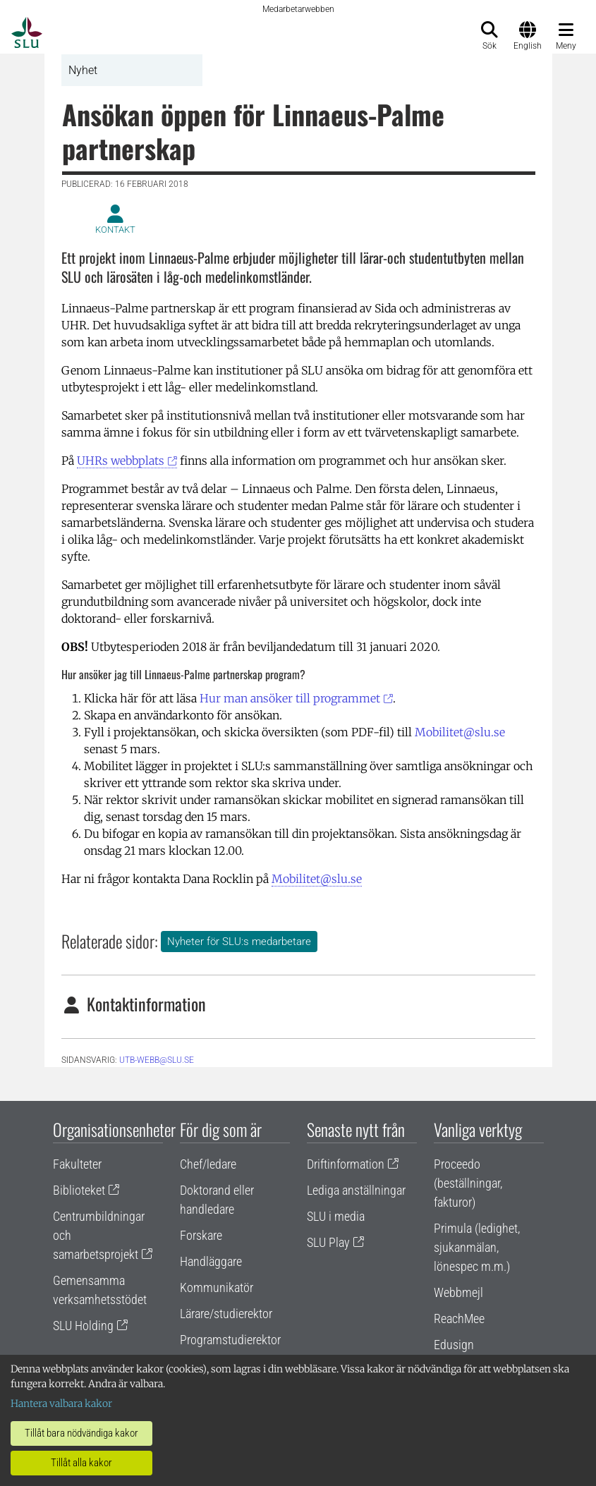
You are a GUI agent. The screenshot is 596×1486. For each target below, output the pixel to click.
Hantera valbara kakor (61, 1403)
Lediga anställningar (356, 1190)
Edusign (454, 1344)
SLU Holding (83, 1325)
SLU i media (336, 1216)
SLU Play (328, 1242)
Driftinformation (345, 1164)
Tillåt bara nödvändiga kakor (81, 1433)
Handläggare (211, 1261)
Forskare (201, 1235)
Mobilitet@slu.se (460, 732)
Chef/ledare (208, 1164)
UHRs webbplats (120, 460)
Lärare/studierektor (226, 1313)
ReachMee (459, 1318)
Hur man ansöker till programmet (290, 698)
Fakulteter (77, 1164)
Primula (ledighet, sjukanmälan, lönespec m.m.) (477, 1247)
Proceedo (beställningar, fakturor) (468, 1183)
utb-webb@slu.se (156, 1060)
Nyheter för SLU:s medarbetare (239, 941)
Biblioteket (79, 1190)
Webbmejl (458, 1292)
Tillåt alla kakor (81, 1462)
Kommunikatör (216, 1287)
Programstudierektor (230, 1339)
